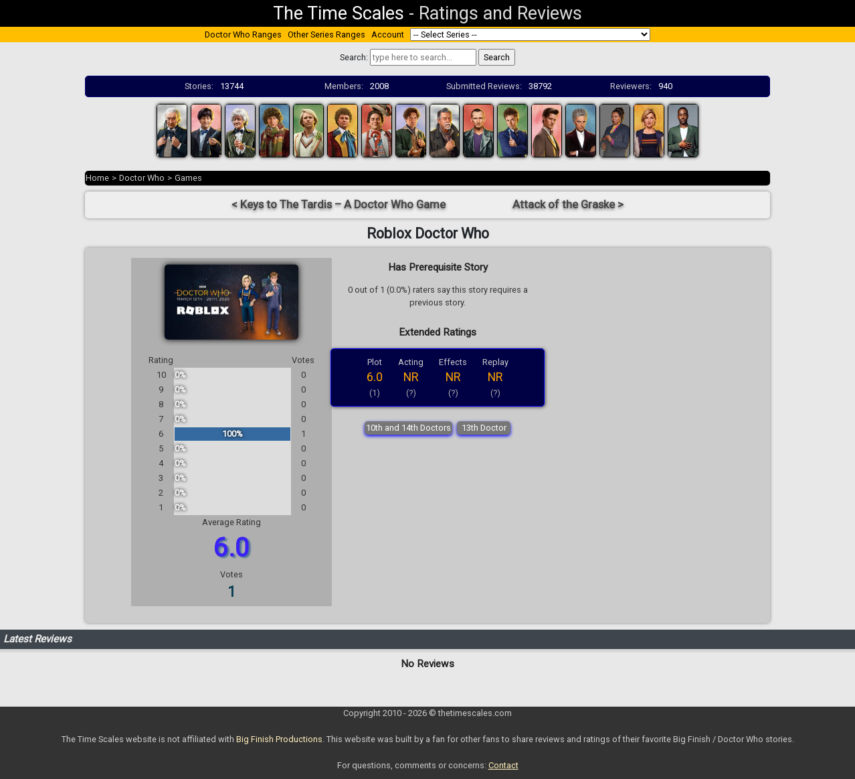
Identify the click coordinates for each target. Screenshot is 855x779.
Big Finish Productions (279, 739)
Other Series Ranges (326, 34)
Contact (503, 765)
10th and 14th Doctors (408, 428)
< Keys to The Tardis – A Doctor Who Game (338, 204)
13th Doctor (484, 428)
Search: (354, 57)
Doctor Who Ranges (243, 34)
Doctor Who (142, 178)
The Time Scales (338, 13)
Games (188, 178)
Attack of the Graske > (568, 204)
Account (387, 34)
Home (97, 178)
